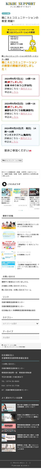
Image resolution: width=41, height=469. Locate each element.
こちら (14, 91)
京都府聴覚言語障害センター (13, 307)
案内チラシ (26, 88)
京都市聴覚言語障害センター (13, 303)
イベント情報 (6, 13)
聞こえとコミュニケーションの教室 (13, 160)
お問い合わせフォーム (22, 291)
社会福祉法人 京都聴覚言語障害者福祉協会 (18, 311)
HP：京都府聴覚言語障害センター (15, 391)
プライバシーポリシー (19, 464)
